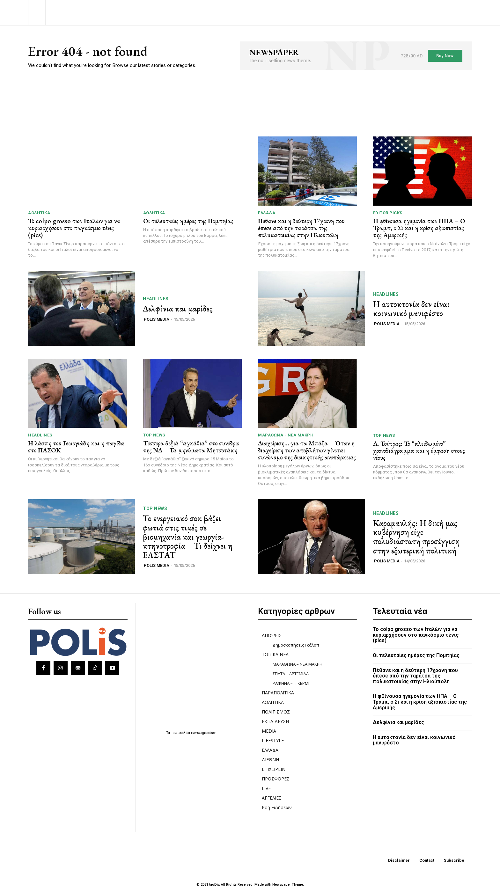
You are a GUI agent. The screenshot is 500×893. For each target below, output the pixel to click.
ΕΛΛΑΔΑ (266, 213)
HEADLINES (156, 298)
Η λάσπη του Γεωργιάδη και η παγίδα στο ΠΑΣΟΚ (76, 446)
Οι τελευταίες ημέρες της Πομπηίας (188, 221)
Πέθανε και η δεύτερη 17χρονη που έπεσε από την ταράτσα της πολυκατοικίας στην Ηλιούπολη (301, 228)
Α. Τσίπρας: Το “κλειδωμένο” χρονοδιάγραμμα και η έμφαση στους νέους (419, 450)
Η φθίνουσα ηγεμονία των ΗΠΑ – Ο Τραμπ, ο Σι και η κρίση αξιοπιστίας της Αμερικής (419, 228)
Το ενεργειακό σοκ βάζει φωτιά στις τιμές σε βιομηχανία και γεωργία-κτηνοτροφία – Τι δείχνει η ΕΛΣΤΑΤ (187, 536)
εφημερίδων (206, 733)
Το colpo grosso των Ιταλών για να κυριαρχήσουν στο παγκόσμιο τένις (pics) (74, 228)
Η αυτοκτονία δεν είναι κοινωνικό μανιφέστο (411, 309)
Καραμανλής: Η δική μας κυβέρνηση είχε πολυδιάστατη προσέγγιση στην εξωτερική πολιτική (416, 537)
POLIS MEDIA (156, 319)
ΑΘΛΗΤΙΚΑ (39, 213)
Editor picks (387, 213)
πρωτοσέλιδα (181, 733)
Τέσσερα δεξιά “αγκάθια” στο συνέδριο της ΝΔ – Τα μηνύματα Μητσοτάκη (191, 446)
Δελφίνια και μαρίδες (178, 308)
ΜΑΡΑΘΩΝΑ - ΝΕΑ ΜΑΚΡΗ (285, 435)
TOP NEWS (154, 435)
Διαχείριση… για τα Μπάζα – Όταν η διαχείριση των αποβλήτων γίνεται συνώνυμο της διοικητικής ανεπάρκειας (307, 450)
